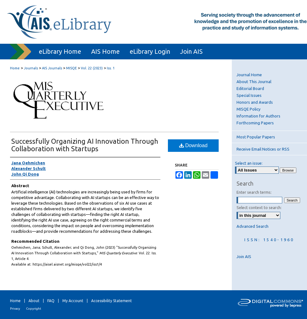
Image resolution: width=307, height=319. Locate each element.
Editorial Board (250, 88)
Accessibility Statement (111, 301)
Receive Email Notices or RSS (263, 149)
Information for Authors (258, 116)
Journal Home (249, 74)
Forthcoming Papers (255, 123)
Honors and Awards (255, 102)
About (34, 301)
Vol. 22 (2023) (92, 68)
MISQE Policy (248, 109)
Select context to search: (259, 207)
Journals (31, 68)
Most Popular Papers (256, 137)
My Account (72, 301)
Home (15, 68)
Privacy (15, 308)
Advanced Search (252, 226)
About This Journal (254, 81)
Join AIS (244, 256)
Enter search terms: (254, 192)
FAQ (51, 301)
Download (193, 145)
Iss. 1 (111, 68)
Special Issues (249, 95)
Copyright (33, 308)
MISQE (71, 68)
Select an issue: (249, 163)
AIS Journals (52, 68)
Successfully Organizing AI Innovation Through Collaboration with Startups (84, 144)
